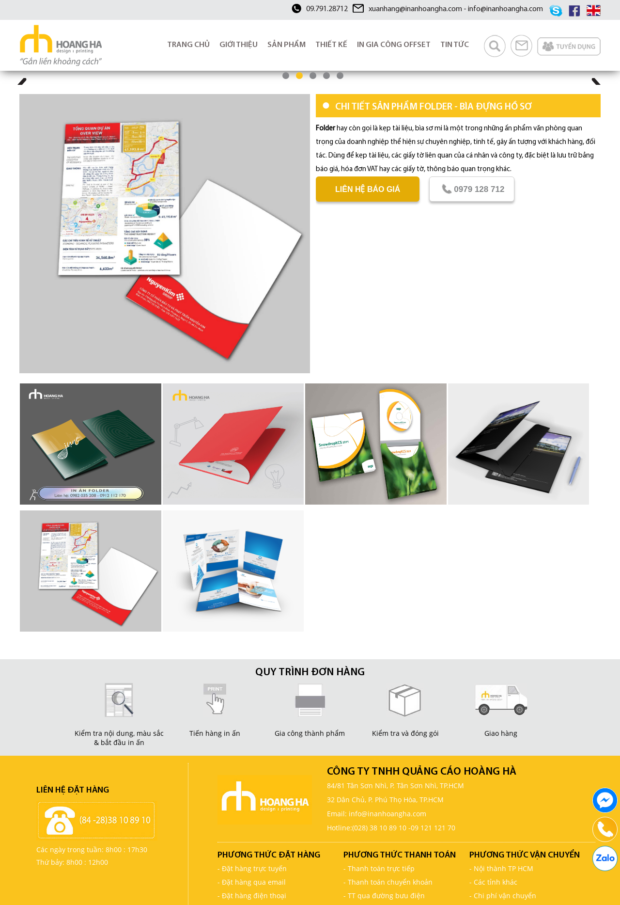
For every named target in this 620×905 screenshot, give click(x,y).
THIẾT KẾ (331, 45)
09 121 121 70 (433, 827)
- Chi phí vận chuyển (502, 895)
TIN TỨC (454, 45)
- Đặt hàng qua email (251, 882)
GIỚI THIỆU (238, 45)
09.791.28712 (327, 9)
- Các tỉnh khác (493, 882)
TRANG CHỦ (188, 45)
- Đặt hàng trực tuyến (252, 868)
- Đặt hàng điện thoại (251, 895)
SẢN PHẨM (286, 45)
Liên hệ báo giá (367, 189)
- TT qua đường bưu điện (384, 895)
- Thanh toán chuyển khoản (388, 882)
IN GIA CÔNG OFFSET (394, 45)
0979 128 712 (471, 189)
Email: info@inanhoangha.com (376, 813)
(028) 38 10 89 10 (379, 827)
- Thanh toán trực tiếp (379, 868)
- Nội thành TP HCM (501, 868)
